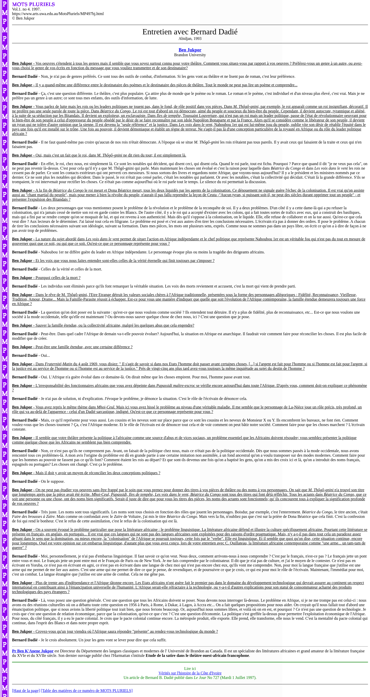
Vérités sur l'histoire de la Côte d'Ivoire (190, 673)
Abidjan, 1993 (190, 37)
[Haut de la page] (26, 690)
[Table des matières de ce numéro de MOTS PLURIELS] (87, 690)
